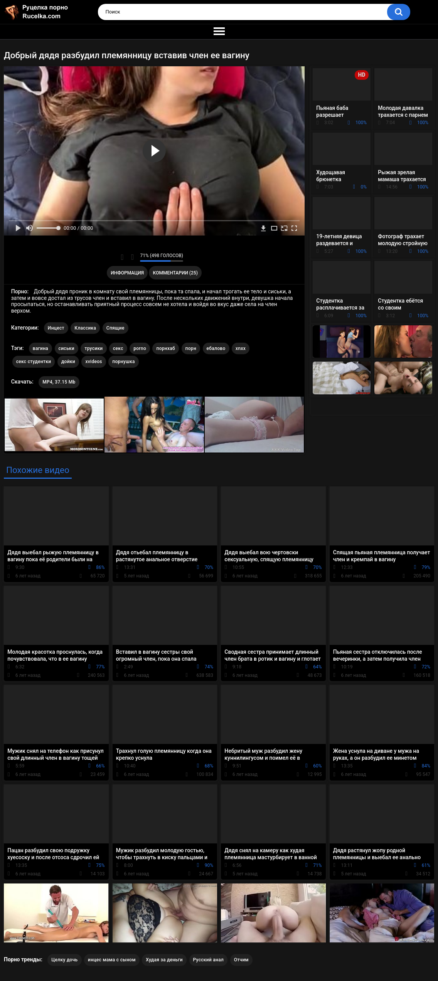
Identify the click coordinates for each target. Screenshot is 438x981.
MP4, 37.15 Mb (58, 382)
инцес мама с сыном (112, 959)
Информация (127, 273)
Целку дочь (64, 959)
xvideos (93, 361)
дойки (68, 361)
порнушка (123, 361)
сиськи (66, 348)
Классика (85, 328)
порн (190, 348)
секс (118, 348)
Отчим (241, 959)
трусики (93, 348)
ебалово (216, 348)
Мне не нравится (132, 257)
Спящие (115, 328)
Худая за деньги (164, 959)
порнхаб (165, 348)
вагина (40, 348)
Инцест (56, 328)
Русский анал (208, 959)
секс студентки (33, 361)
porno (139, 348)
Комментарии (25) (175, 273)
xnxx (241, 348)
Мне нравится (122, 257)
